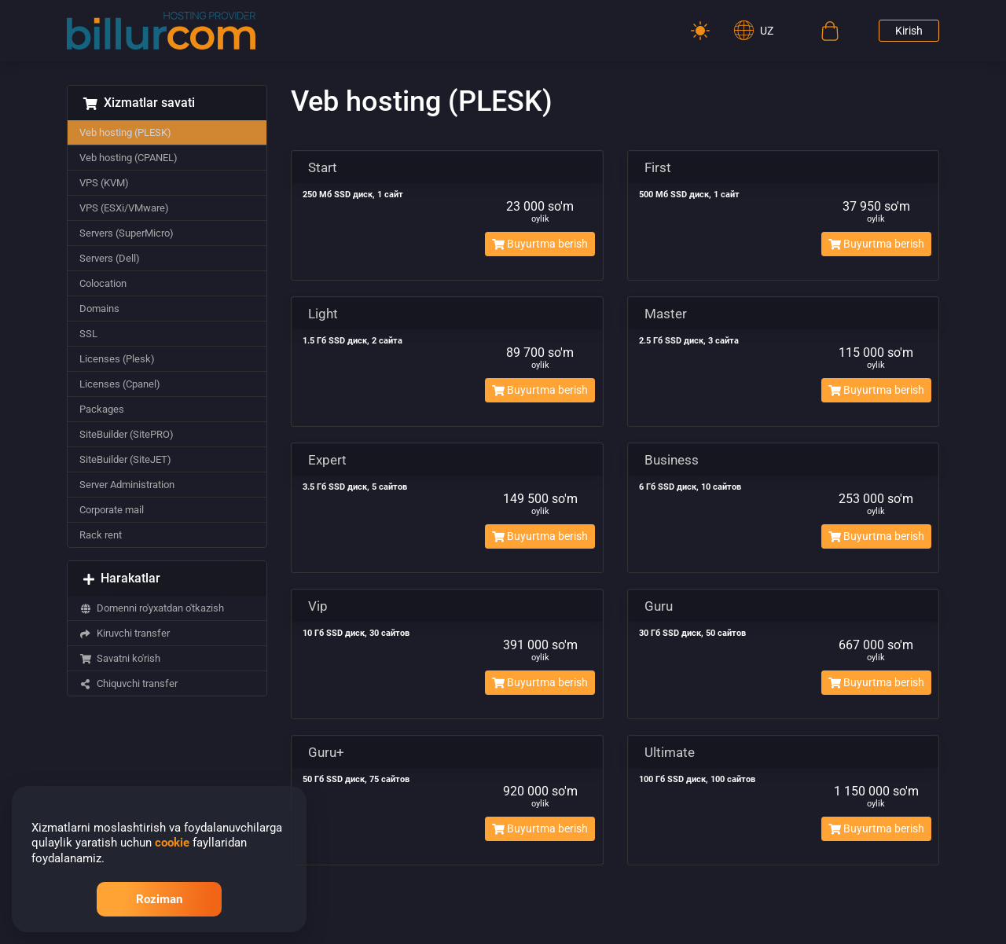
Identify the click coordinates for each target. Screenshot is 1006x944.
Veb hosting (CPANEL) (128, 157)
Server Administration (126, 484)
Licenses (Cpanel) (119, 384)
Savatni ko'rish (119, 658)
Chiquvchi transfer (128, 683)
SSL (88, 334)
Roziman (159, 899)
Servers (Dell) (109, 258)
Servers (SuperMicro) (126, 233)
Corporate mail (111, 510)
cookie (172, 843)
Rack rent (100, 535)
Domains (99, 308)
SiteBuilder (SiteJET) (125, 459)
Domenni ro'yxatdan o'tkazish (151, 608)
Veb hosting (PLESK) (125, 132)
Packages (101, 409)
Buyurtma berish (540, 243)
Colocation (103, 283)
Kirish (909, 30)
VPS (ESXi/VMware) (124, 208)
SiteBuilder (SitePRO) (126, 434)
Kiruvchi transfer (124, 633)
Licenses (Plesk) (117, 359)
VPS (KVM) (104, 183)
